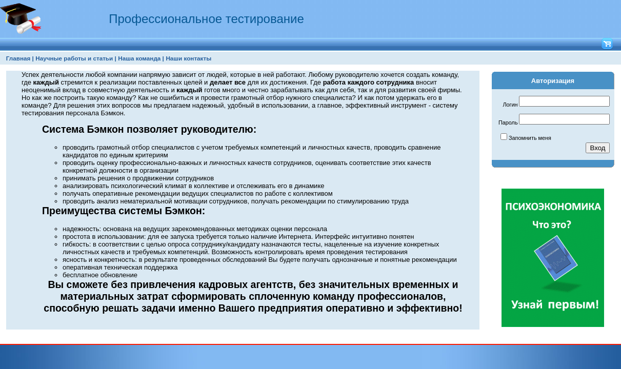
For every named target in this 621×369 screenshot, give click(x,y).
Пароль (508, 122)
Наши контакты (188, 58)
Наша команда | (141, 58)
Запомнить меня (530, 138)
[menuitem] (20, 58)
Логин (510, 104)
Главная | (20, 58)
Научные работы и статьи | (75, 58)
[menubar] (108, 58)
